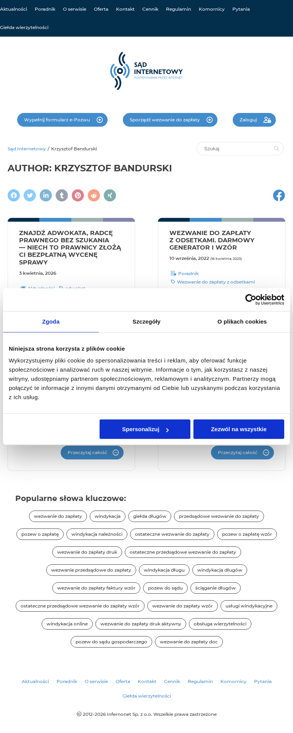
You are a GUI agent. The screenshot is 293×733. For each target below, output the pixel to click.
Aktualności (13, 9)
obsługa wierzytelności (220, 624)
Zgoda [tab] (51, 321)
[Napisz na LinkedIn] (46, 195)
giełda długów (149, 516)
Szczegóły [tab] (146, 321)
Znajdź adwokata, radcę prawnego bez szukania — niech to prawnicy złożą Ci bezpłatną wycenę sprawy (70, 247)
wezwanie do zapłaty (58, 516)
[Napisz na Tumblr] (62, 195)
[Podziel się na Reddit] (94, 195)
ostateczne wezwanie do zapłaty (172, 534)
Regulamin (178, 9)
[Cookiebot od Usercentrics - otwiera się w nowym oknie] (250, 299)
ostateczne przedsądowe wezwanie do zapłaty (183, 552)
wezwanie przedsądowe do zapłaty (91, 570)
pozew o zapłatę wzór (247, 534)
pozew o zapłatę (40, 534)
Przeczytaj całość (87, 452)
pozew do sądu (165, 588)
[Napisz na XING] (110, 195)
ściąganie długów (215, 588)
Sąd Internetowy (27, 148)
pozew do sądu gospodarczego (111, 641)
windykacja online (67, 624)
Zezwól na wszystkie (239, 429)
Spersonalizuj (145, 429)
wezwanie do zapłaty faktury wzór (96, 588)
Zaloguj (249, 119)
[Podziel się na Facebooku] (14, 195)
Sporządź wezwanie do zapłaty (165, 119)
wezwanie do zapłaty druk (87, 552)
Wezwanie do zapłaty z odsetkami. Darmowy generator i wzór (211, 240)
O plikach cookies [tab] (242, 321)
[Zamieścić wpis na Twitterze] (30, 195)
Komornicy (212, 9)
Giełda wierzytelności (24, 27)
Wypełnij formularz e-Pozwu (57, 119)
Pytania (241, 9)
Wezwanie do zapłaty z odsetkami (213, 282)
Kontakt (125, 9)
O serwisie (74, 9)
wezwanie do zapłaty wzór (182, 606)
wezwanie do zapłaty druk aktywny (140, 624)
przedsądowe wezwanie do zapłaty (219, 516)
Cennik (150, 9)
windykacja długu (164, 570)
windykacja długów (219, 570)
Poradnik (45, 9)
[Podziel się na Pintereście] (78, 195)
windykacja (108, 516)
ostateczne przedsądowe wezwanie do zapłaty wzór (80, 606)
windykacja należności (96, 534)
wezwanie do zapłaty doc (189, 641)
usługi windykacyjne (248, 606)
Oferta (101, 9)
